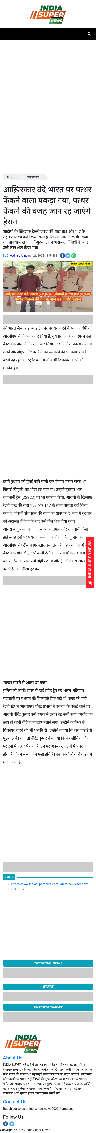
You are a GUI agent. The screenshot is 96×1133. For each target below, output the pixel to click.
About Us (12, 1058)
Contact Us (14, 1102)
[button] (6, 34)
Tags (9, 877)
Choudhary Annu (17, 255)
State (48, 987)
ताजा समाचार (33, 177)
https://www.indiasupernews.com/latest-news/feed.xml (50, 884)
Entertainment (48, 1007)
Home (10, 177)
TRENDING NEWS (48, 963)
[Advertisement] (46, 431)
